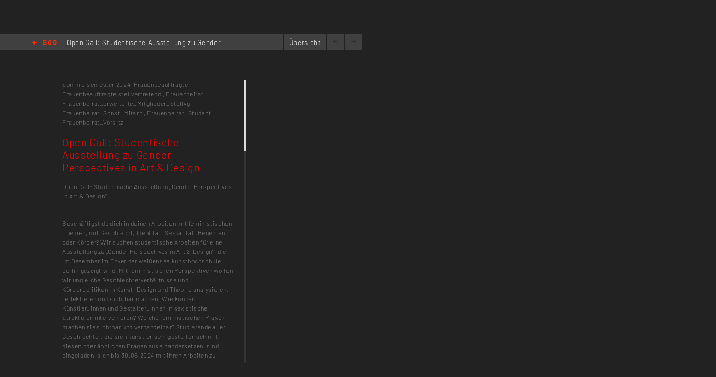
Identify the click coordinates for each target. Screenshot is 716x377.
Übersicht (305, 42)
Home (44, 43)
